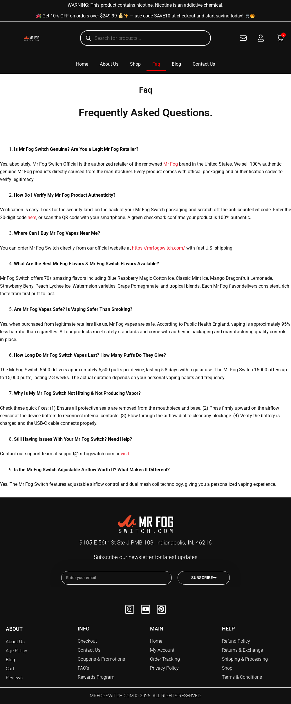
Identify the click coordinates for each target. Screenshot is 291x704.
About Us (109, 64)
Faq (156, 64)
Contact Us (204, 64)
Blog (176, 64)
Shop (135, 64)
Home (82, 64)
